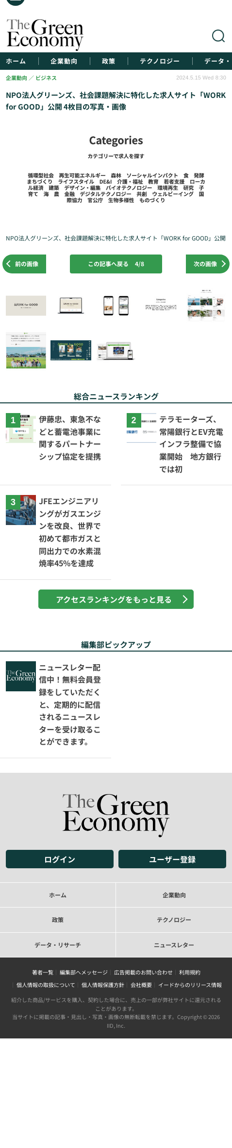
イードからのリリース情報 (190, 985)
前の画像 (26, 263)
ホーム (16, 61)
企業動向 (64, 61)
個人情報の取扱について (46, 985)
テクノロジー (160, 61)
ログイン (59, 859)
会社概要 (141, 985)
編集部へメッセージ (84, 972)
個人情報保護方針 (103, 985)
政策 (109, 61)
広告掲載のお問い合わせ (143, 972)
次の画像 (205, 263)
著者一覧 (42, 972)
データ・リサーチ (57, 945)
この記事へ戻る (116, 263)
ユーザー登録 (172, 859)
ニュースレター (174, 945)
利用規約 (189, 972)
